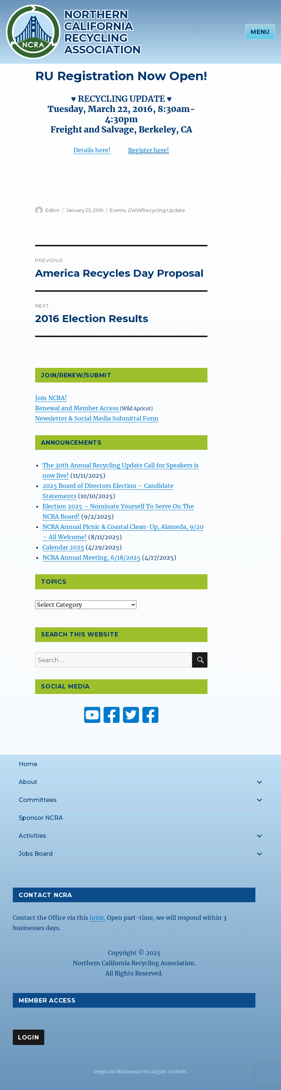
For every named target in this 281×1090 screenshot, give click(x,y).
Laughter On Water (168, 1071)
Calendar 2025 (63, 547)
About (28, 782)
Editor (52, 210)
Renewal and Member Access (77, 408)
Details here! (92, 150)
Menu (260, 32)
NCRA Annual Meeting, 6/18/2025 (91, 557)
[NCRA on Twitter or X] (131, 715)
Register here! (148, 150)
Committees (38, 799)
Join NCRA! (51, 398)
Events (117, 210)
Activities (32, 835)
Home (28, 764)
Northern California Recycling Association (102, 32)
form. (97, 917)
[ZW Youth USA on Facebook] (150, 715)
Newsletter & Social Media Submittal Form (96, 418)
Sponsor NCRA (41, 817)
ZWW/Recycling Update (156, 210)
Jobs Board (36, 853)
